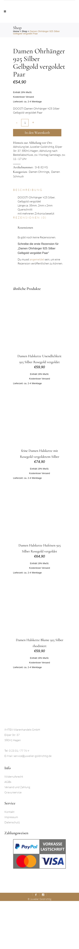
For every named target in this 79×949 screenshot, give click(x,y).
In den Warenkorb (37, 181)
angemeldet (37, 307)
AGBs (7, 830)
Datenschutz (12, 870)
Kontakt (9, 860)
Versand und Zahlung (17, 835)
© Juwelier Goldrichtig (39, 946)
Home (16, 31)
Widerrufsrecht (13, 824)
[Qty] (25, 170)
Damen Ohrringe (39, 220)
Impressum (11, 865)
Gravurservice (13, 840)
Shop (24, 31)
